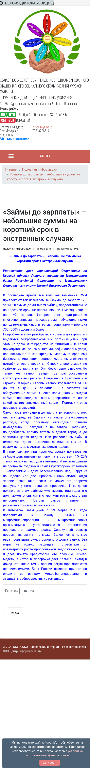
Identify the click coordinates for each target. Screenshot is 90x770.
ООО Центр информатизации (22, 651)
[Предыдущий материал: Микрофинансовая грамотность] (15, 612)
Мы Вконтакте (18, 139)
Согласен (49, 763)
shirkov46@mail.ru (42, 127)
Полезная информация (17, 248)
